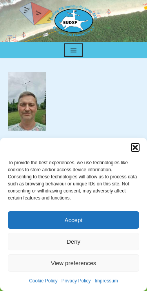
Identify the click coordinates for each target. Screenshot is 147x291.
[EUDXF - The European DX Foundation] (73, 20)
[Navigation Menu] (73, 50)
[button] (135, 147)
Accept (74, 220)
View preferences (73, 263)
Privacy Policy (76, 281)
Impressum (106, 281)
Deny (73, 241)
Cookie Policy (43, 281)
